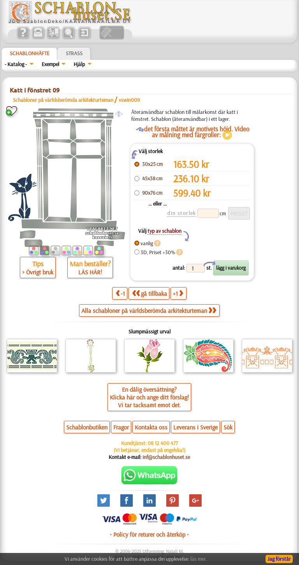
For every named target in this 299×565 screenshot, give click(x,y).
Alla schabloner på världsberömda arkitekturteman (148, 310)
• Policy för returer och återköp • (149, 534)
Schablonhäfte (29, 53)
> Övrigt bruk (37, 272)
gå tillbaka (149, 293)
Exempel (50, 64)
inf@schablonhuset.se (166, 456)
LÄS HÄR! (90, 272)
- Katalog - (16, 64)
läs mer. (198, 558)
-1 (120, 293)
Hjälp (79, 64)
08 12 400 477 (163, 442)
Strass (74, 53)
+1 (178, 293)
